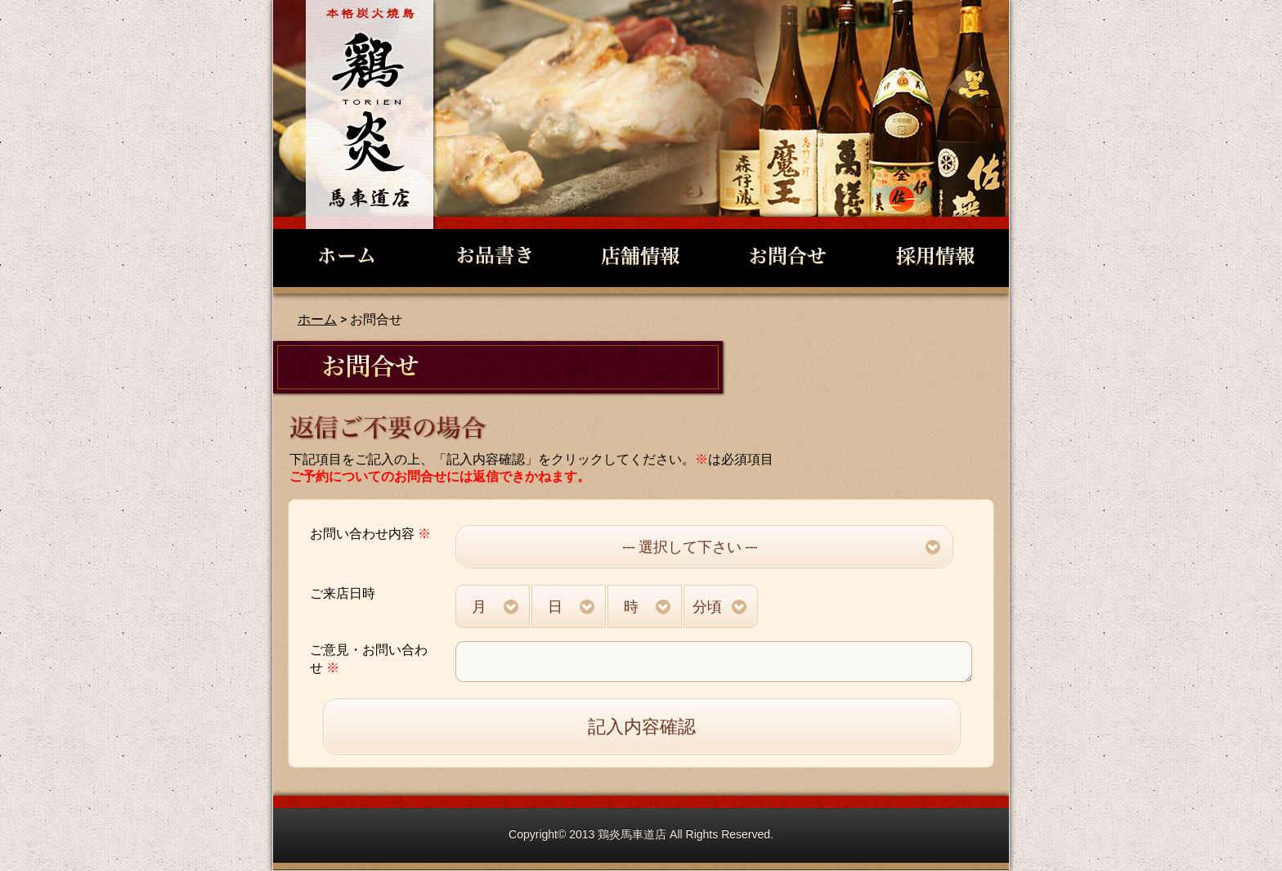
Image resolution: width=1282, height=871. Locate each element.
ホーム (317, 319)
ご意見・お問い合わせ (369, 659)
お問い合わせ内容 (370, 533)
